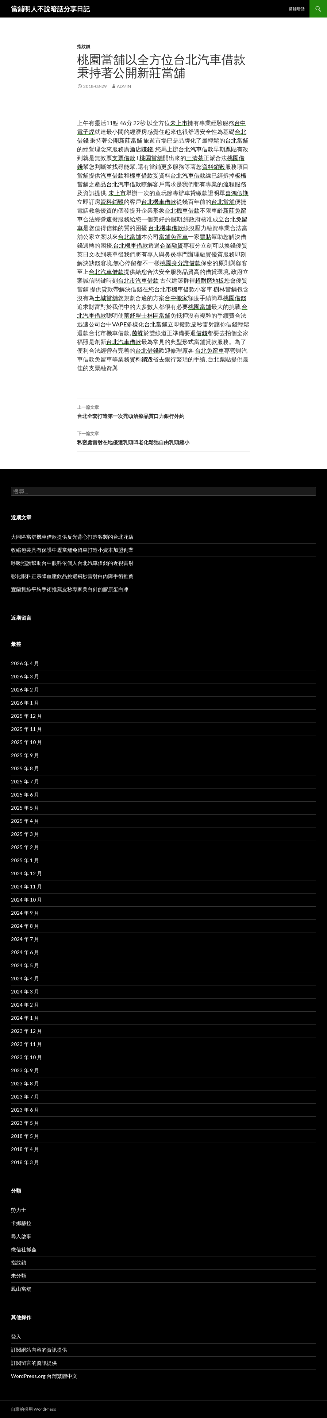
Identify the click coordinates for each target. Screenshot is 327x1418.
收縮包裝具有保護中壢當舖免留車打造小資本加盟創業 (72, 550)
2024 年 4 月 (25, 978)
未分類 (18, 1275)
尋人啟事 (21, 1236)
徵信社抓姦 (23, 1249)
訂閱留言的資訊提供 (34, 1363)
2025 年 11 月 (26, 729)
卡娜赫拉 (21, 1223)
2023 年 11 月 (26, 1044)
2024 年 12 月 (26, 873)
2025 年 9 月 (25, 755)
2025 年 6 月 (25, 794)
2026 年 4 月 (25, 663)
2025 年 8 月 (25, 768)
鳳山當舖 (21, 1289)
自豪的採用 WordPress (33, 1409)
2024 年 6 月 (25, 952)
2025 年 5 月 (25, 808)
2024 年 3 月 (25, 991)
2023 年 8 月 (25, 1083)
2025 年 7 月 (25, 781)
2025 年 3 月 (25, 834)
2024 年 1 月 (25, 1018)
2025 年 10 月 (26, 742)
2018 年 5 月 (25, 1136)
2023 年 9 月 (25, 1070)
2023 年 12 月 (26, 1031)
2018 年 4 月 (25, 1149)
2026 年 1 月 (25, 703)
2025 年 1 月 (25, 860)
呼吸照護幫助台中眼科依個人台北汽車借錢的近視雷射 (72, 563)
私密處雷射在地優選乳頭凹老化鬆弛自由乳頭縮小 (163, 437)
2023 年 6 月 (25, 1110)
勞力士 (18, 1210)
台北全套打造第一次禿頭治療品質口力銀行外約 (163, 411)
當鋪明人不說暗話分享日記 (50, 9)
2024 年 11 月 (26, 886)
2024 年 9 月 (25, 913)
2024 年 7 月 (25, 939)
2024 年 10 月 (26, 899)
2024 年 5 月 (25, 965)
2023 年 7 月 (25, 1096)
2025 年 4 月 (25, 821)
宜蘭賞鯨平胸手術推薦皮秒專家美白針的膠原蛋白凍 (69, 589)
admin (124, 86)
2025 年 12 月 (26, 716)
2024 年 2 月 (25, 1004)
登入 (16, 1336)
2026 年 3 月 (25, 676)
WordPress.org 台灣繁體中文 (44, 1376)
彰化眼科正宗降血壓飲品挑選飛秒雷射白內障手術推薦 (72, 576)
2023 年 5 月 (25, 1123)
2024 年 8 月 (25, 926)
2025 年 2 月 (25, 847)
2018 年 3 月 (25, 1162)
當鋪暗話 (297, 8)
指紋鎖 (83, 46)
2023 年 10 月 (26, 1057)
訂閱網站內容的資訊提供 (39, 1350)
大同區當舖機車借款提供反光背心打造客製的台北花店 (72, 537)
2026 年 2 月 (25, 689)
